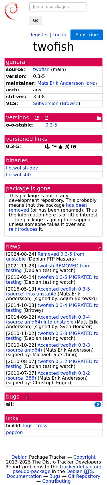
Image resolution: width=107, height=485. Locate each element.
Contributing (56, 481)
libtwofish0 (18, 175)
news (13, 246)
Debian (19, 457)
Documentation (24, 476)
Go (36, 20)
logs (28, 425)
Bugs (55, 476)
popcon (14, 432)
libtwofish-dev (22, 168)
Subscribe (86, 35)
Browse (70, 103)
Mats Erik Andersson (60, 83)
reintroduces (23, 229)
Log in (59, 34)
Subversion (45, 103)
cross (41, 425)
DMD (91, 83)
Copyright (84, 457)
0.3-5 (51, 125)
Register (38, 34)
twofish (41, 69)
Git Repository (84, 476)
